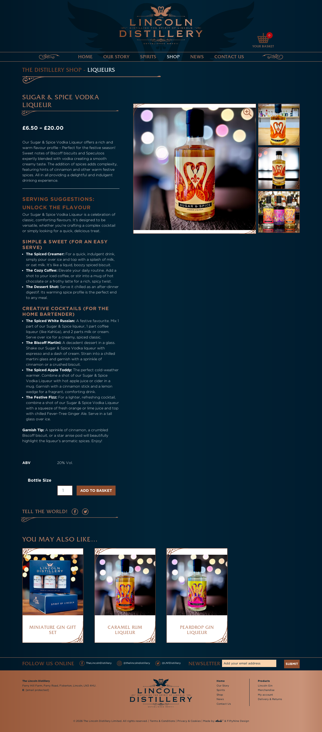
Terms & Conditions (162, 721)
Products (264, 680)
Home (85, 56)
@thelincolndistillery (133, 663)
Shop (173, 56)
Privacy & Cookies (189, 721)
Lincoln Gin (265, 685)
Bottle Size (39, 480)
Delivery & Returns (270, 699)
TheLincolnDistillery (95, 663)
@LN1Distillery (168, 663)
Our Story (116, 56)
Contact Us (229, 56)
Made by (213, 721)
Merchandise (266, 690)
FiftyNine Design (238, 721)
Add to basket (96, 490)
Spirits (148, 56)
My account (265, 694)
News (197, 56)
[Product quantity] (64, 490)
